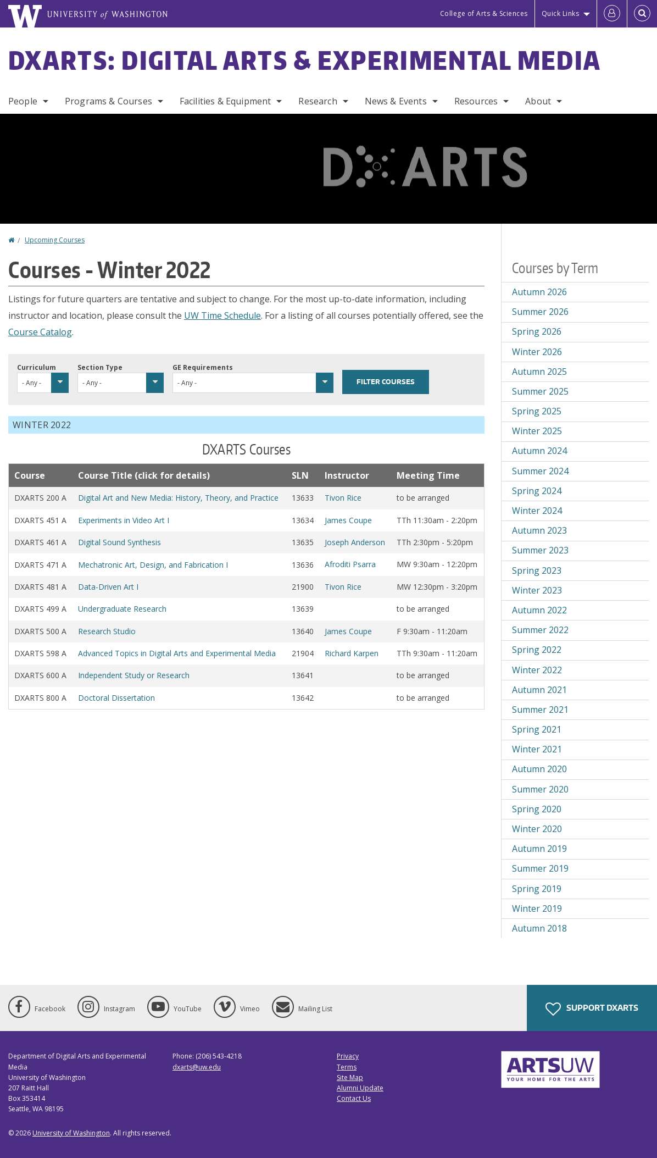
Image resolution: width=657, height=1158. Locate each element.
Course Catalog (40, 332)
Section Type (100, 367)
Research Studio (107, 631)
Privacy (348, 1056)
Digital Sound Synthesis (119, 542)
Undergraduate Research (122, 608)
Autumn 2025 (539, 371)
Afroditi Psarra (350, 564)
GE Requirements (202, 367)
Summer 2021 (540, 709)
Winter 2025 (537, 431)
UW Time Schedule (222, 315)
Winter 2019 (537, 908)
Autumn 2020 (539, 769)
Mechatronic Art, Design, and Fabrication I (153, 564)
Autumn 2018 (539, 928)
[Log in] (612, 13)
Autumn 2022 (539, 610)
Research (317, 101)
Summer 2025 (540, 391)
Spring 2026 (536, 331)
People (22, 101)
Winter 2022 (537, 670)
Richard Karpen (351, 653)
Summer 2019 (540, 868)
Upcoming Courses (55, 240)
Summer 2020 (540, 789)
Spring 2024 (536, 491)
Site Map (350, 1077)
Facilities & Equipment (225, 101)
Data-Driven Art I (108, 586)
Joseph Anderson (355, 542)
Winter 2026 (537, 352)
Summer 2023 (540, 550)
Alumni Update (360, 1088)
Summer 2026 (540, 312)
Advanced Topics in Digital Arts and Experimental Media (177, 653)
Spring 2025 (536, 411)
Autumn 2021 (539, 690)
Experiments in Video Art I (123, 520)
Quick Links (561, 13)
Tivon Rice (343, 497)
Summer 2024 (540, 471)
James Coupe (348, 520)
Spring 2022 (536, 650)
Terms (347, 1067)
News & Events (396, 101)
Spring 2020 (536, 809)
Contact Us (354, 1098)
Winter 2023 (537, 590)
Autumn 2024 (539, 451)
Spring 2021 (536, 729)
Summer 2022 (540, 630)
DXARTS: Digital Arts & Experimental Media (304, 60)
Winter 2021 (537, 749)
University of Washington (71, 1133)
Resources (476, 101)
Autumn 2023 (539, 530)
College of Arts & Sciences (484, 13)
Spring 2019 (536, 889)
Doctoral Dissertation (116, 697)
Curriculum (36, 367)
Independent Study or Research (134, 675)
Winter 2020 (537, 829)
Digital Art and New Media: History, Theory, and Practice (178, 497)
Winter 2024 (537, 511)
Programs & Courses (108, 101)
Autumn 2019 (539, 849)
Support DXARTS (591, 1009)
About (538, 101)
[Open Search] (642, 13)
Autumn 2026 (539, 292)
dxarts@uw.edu (196, 1067)
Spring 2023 (536, 570)
